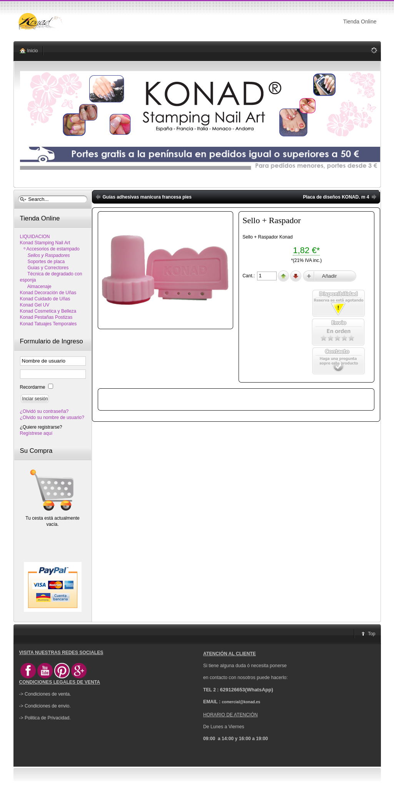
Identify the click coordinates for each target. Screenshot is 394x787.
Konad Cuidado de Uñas (45, 299)
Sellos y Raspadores (45, 255)
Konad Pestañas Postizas (46, 317)
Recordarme (33, 387)
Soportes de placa (42, 261)
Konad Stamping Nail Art (45, 242)
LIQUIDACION (35, 236)
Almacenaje (36, 286)
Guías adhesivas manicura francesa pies (147, 197)
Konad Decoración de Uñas (48, 292)
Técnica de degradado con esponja (51, 277)
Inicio (32, 50)
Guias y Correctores (44, 267)
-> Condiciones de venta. (45, 694)
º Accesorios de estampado (50, 249)
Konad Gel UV (35, 305)
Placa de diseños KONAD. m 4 (336, 197)
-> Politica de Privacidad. (45, 718)
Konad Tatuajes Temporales (48, 323)
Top (371, 633)
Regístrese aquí (36, 433)
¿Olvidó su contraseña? (44, 411)
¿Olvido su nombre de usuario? (52, 417)
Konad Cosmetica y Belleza (48, 311)
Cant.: (249, 275)
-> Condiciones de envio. (45, 706)
